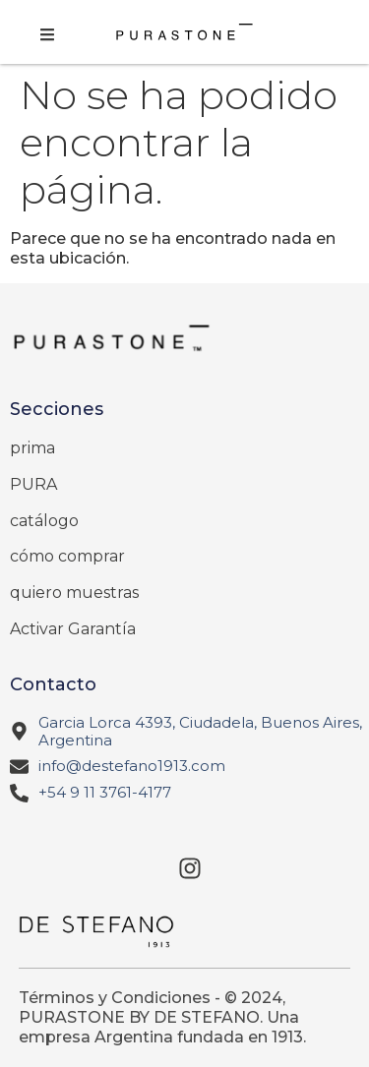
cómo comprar (67, 556)
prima (32, 448)
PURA (33, 484)
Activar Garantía (73, 629)
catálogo (44, 520)
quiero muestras (74, 592)
